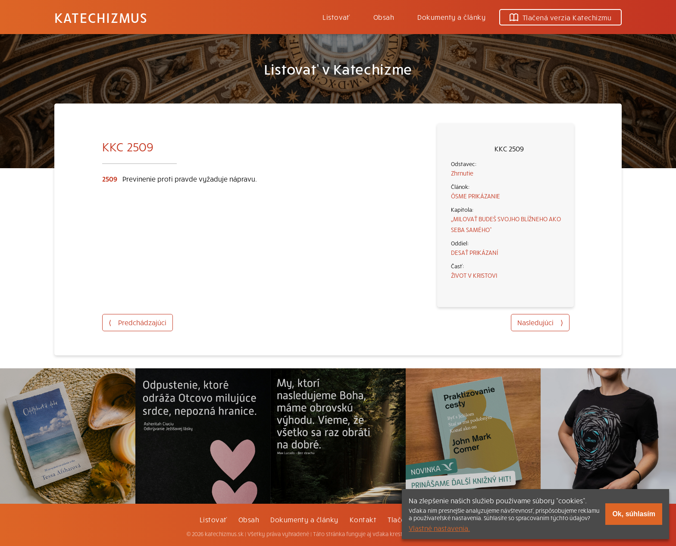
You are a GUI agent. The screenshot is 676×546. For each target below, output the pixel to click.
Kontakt (363, 519)
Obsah (383, 17)
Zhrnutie (462, 173)
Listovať (336, 17)
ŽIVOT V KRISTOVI (474, 275)
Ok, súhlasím (633, 514)
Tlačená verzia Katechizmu (560, 17)
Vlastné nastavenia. (439, 528)
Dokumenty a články (451, 17)
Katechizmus (100, 17)
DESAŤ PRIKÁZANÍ (474, 252)
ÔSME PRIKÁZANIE (475, 196)
